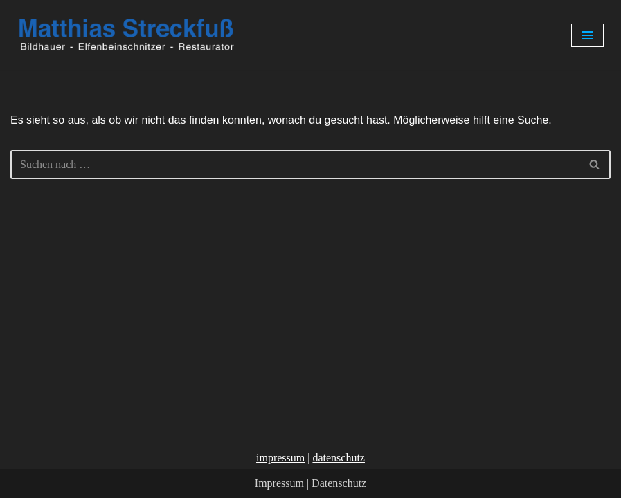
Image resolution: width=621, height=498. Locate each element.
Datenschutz (339, 483)
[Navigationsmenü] (587, 35)
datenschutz (338, 457)
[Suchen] (294, 164)
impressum (280, 457)
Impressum (279, 483)
